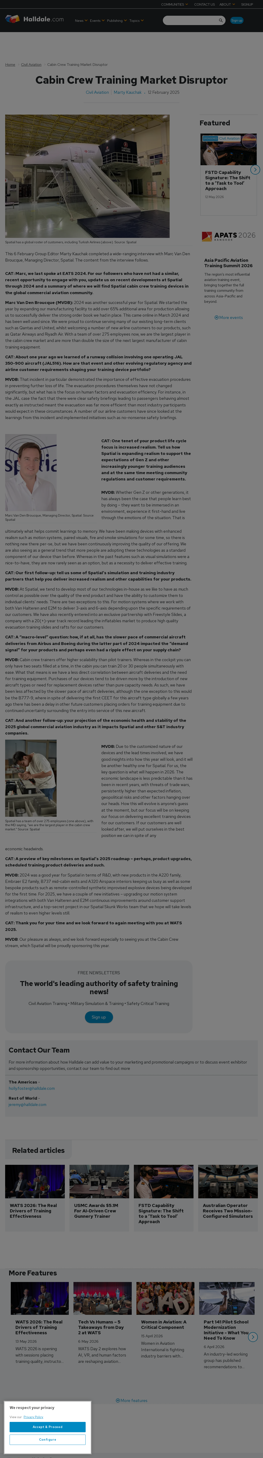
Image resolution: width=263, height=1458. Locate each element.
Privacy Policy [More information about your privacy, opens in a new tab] (33, 1446)
